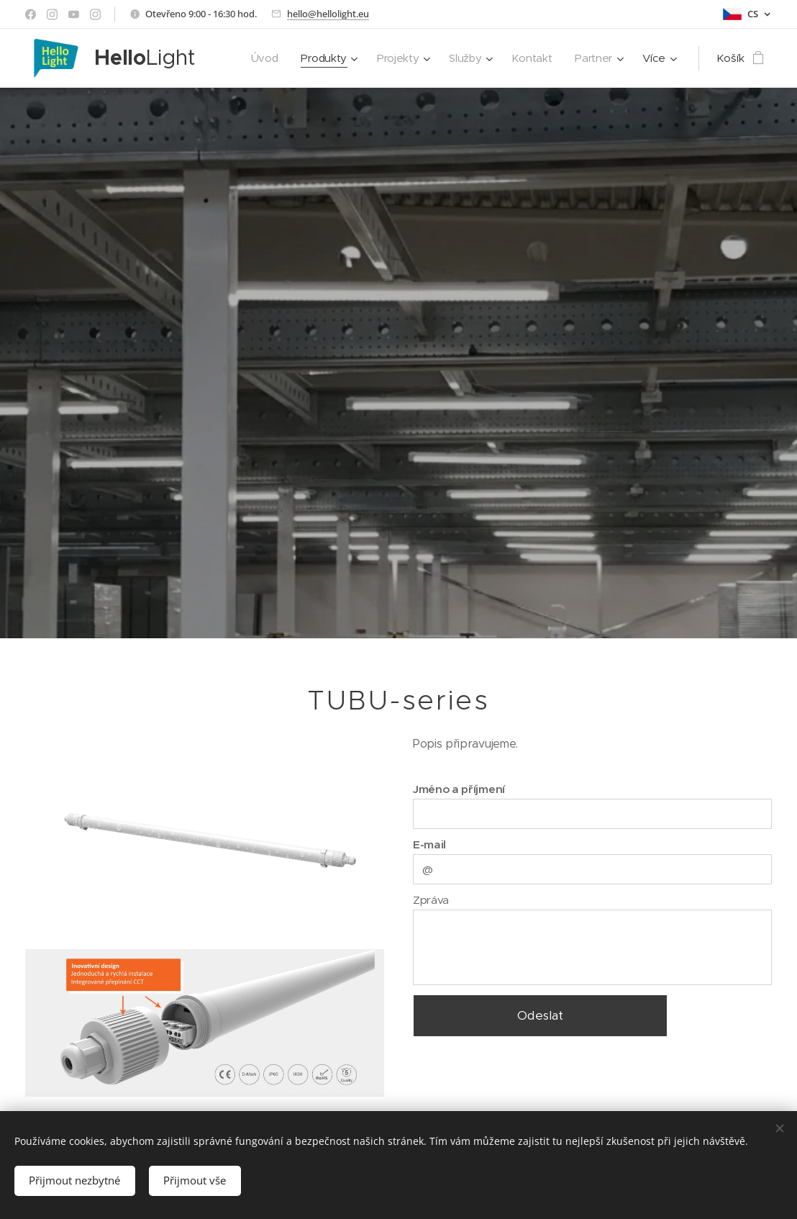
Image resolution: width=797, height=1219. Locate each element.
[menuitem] (259, 58)
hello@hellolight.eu (328, 13)
